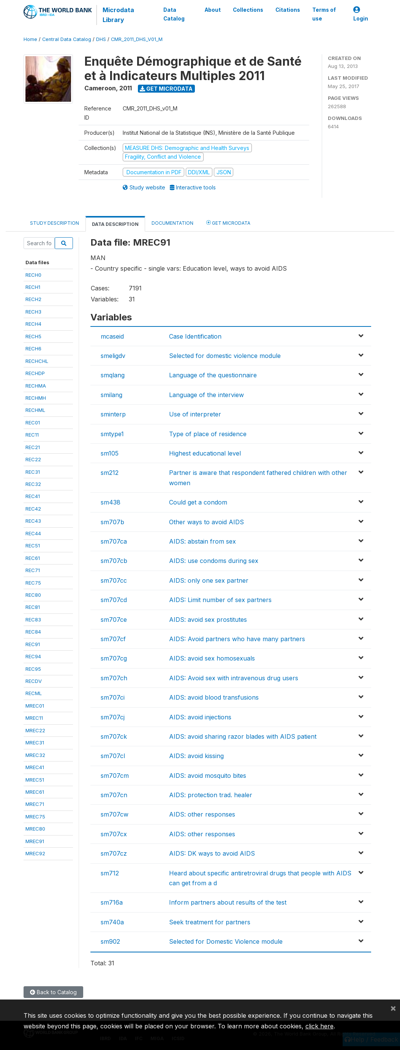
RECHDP (35, 373)
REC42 (33, 509)
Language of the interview (206, 395)
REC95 (33, 669)
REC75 (33, 583)
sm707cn (114, 795)
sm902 (110, 941)
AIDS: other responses (202, 814)
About (213, 10)
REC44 (33, 533)
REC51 (32, 545)
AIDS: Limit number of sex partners (220, 600)
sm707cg (114, 658)
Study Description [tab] (54, 223)
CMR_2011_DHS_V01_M (137, 39)
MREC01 (34, 706)
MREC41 (34, 767)
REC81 (32, 607)
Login (360, 14)
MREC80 (35, 829)
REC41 (32, 496)
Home (30, 39)
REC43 (33, 521)
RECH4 (33, 324)
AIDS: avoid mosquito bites (207, 775)
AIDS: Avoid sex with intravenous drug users (233, 678)
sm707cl (113, 756)
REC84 (33, 632)
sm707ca (114, 541)
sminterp (113, 414)
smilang (111, 395)
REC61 (32, 558)
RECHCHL (36, 361)
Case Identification (195, 336)
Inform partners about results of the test (227, 902)
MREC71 (34, 804)
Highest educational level (205, 453)
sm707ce (114, 619)
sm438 (110, 502)
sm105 (110, 453)
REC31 (32, 472)
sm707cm (115, 775)
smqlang (113, 375)
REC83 (33, 619)
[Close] (393, 1007)
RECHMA (35, 386)
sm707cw (114, 814)
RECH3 (33, 312)
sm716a (112, 902)
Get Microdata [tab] (228, 222)
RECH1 (32, 287)
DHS (101, 39)
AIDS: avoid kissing (196, 756)
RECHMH (35, 398)
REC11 (32, 435)
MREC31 (34, 742)
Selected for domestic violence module (225, 355)
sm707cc (114, 580)
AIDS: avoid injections (200, 717)
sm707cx (114, 834)
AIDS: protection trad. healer (210, 795)
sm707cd (114, 600)
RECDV (33, 681)
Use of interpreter (195, 414)
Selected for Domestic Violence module (226, 941)
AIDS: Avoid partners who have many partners (237, 639)
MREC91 (34, 841)
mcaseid (112, 336)
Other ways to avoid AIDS (206, 522)
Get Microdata (166, 88)
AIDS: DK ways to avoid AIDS (212, 853)
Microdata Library (118, 15)
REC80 (33, 595)
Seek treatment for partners (209, 922)
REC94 (33, 656)
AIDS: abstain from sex (202, 541)
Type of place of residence (208, 434)
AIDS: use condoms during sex (213, 560)
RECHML (35, 410)
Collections (248, 10)
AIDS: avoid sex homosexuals (212, 658)
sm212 (110, 472)
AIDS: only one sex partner (208, 580)
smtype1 (112, 434)
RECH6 (33, 348)
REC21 (32, 447)
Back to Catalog (53, 992)
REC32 (33, 484)
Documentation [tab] (172, 223)
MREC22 (35, 730)
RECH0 (33, 275)
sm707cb (114, 560)
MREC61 (34, 792)
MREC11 (34, 718)
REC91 (32, 644)
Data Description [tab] (115, 224)
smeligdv (113, 355)
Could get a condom (198, 502)
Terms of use (324, 14)
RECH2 (33, 299)
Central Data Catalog (66, 39)
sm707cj (113, 717)
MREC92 (35, 853)
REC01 (32, 422)
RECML (33, 693)
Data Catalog (174, 14)
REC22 (33, 459)
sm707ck (114, 736)
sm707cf (113, 639)
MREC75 (35, 817)
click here (319, 1026)
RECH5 (33, 336)
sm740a (112, 922)
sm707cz (114, 853)
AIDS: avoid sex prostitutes (208, 619)
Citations (287, 10)
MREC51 (34, 780)
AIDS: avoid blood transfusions (214, 697)
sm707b (112, 522)
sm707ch (114, 678)
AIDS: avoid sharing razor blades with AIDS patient (242, 736)
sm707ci (113, 697)
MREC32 (35, 755)
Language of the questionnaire (213, 375)
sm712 (110, 873)
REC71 (32, 570)
